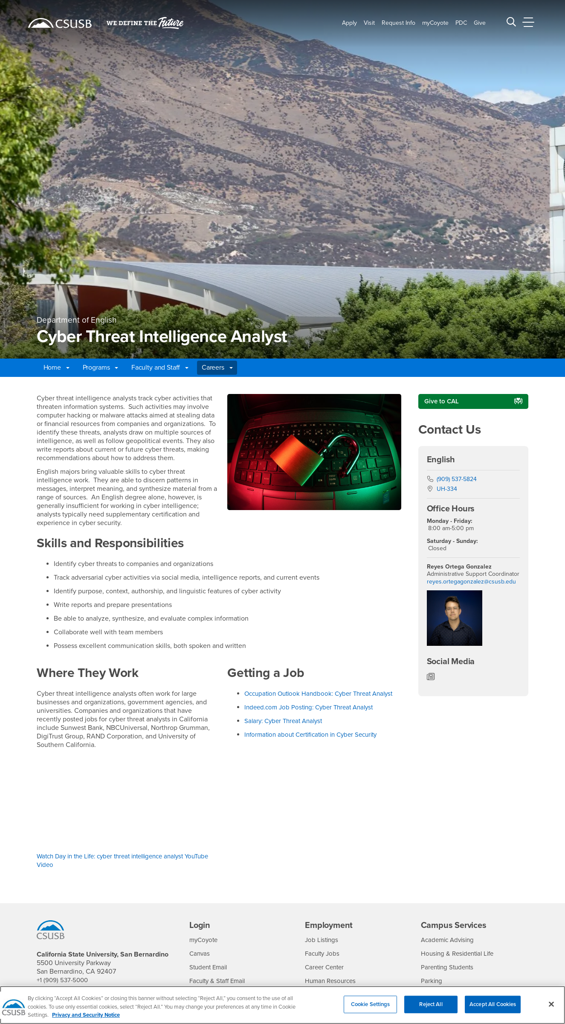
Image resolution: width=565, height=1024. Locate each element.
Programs (101, 367)
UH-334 (447, 490)
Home (56, 367)
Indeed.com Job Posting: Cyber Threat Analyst (314, 716)
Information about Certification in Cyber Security (316, 743)
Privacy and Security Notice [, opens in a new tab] (86, 1015)
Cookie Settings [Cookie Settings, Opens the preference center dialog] (370, 1004)
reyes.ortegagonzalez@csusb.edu (471, 582)
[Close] (551, 1004)
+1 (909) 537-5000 (64, 980)
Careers (217, 367)
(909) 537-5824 (457, 480)
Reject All (430, 1004)
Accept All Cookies (492, 1004)
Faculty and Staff (159, 367)
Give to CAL (442, 401)
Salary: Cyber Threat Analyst (286, 729)
